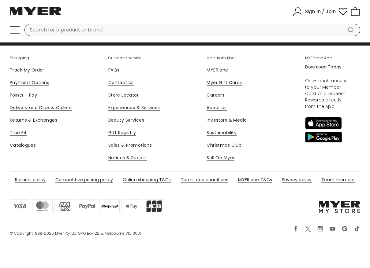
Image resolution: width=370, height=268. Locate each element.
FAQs (114, 70)
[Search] (352, 30)
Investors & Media (227, 120)
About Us (216, 108)
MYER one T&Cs (255, 180)
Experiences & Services (134, 108)
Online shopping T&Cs (147, 180)
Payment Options (29, 82)
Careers (215, 95)
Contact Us (121, 82)
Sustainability (222, 133)
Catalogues (23, 145)
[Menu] (15, 30)
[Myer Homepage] (35, 14)
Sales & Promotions (130, 145)
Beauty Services (126, 120)
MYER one (217, 70)
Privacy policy (297, 180)
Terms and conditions (205, 180)
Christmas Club (224, 145)
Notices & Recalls (127, 158)
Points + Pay (23, 95)
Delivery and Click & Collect (41, 108)
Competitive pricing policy (84, 180)
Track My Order (27, 70)
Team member (338, 180)
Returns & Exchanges (33, 120)
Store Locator (123, 95)
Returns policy (30, 180)
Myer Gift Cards (224, 82)
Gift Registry (122, 133)
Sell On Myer (220, 158)
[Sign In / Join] (314, 12)
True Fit (18, 133)
